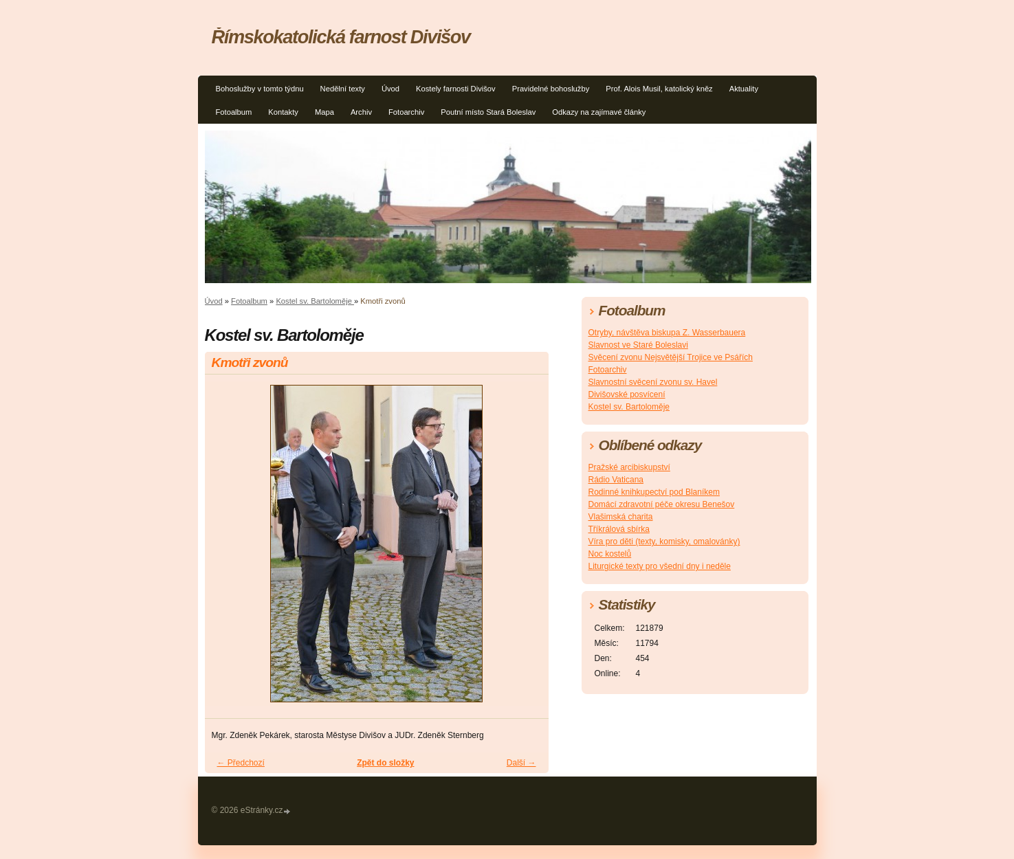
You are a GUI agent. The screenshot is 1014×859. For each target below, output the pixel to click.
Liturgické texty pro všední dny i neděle (659, 566)
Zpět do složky (385, 763)
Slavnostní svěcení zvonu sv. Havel (653, 382)
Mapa (324, 112)
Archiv (361, 112)
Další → (521, 763)
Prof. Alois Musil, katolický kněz (659, 89)
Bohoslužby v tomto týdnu (260, 89)
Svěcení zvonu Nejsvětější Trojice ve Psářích (670, 357)
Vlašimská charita (620, 517)
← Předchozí (241, 763)
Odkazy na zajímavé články (599, 112)
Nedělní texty (342, 89)
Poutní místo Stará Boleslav (488, 112)
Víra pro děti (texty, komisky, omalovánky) (664, 541)
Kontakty (283, 112)
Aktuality (743, 89)
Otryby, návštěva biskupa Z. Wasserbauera (667, 332)
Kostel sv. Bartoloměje (315, 301)
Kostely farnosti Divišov (456, 89)
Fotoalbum (234, 112)
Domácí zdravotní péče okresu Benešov (661, 504)
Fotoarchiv (406, 112)
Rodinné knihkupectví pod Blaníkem (654, 492)
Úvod (390, 89)
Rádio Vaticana (616, 479)
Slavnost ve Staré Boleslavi (638, 345)
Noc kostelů (610, 554)
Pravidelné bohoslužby (551, 89)
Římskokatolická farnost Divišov (341, 36)
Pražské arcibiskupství (629, 467)
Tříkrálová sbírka (619, 529)
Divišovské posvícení (626, 394)
